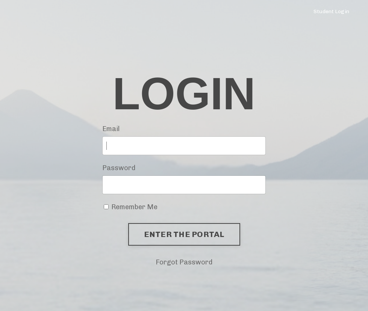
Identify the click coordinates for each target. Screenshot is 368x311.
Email (111, 129)
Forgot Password (184, 262)
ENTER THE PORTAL (184, 234)
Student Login (331, 11)
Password (118, 168)
